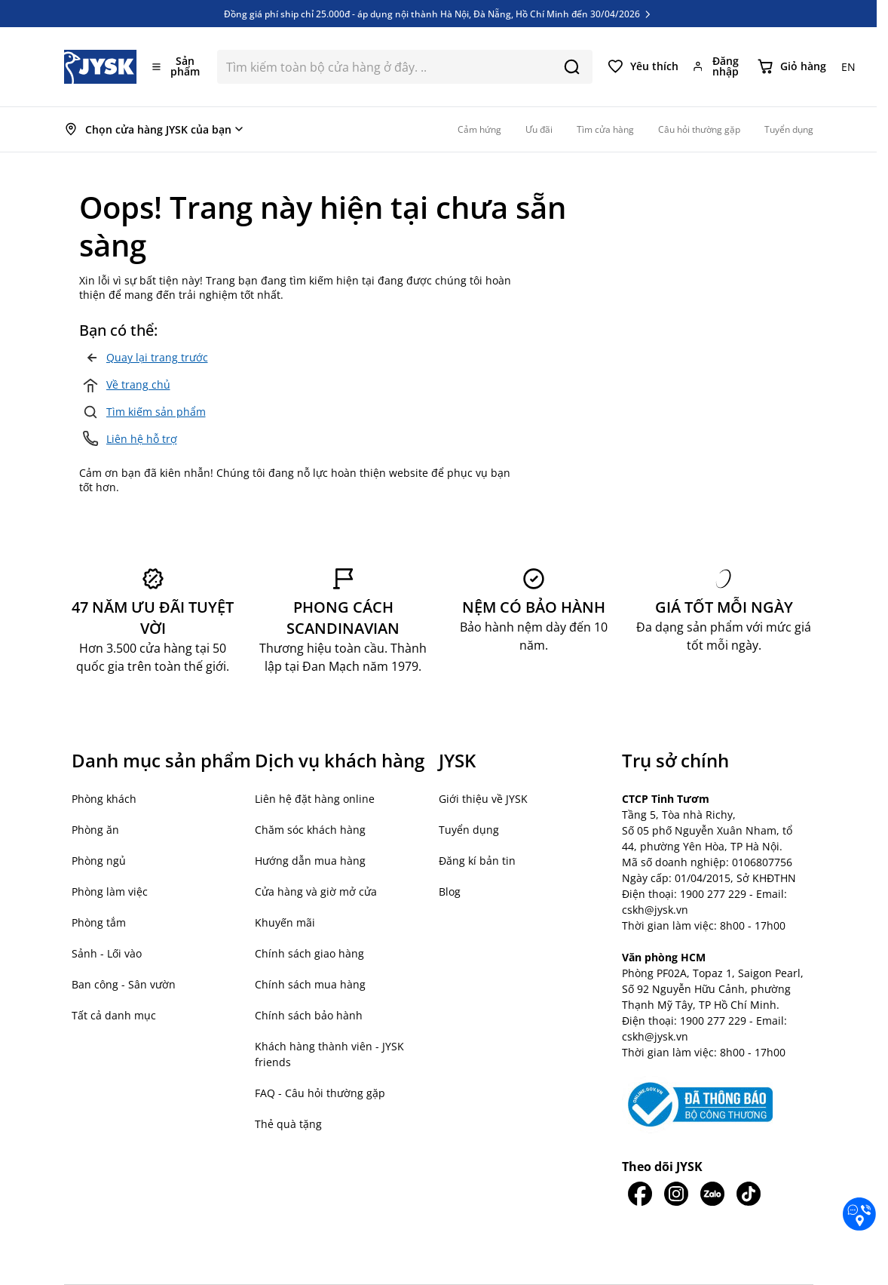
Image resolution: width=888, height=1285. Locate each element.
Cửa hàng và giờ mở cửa (316, 891)
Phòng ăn (95, 829)
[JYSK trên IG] (676, 1194)
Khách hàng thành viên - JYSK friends (329, 1054)
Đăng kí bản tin (477, 860)
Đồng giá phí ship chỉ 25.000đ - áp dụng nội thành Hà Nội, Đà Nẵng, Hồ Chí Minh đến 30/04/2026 (438, 14)
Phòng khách (104, 799)
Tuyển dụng (469, 829)
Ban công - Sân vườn (124, 984)
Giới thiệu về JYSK (483, 799)
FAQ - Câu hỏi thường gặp (320, 1093)
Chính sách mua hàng (310, 984)
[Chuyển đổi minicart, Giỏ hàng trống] (792, 66)
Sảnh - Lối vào (107, 953)
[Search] (572, 67)
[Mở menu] (177, 66)
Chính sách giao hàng (309, 953)
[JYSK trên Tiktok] (748, 1194)
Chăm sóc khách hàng (310, 829)
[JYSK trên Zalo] (712, 1194)
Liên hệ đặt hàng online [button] (315, 799)
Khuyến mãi (285, 922)
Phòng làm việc (110, 891)
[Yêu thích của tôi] (643, 66)
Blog (450, 891)
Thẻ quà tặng (288, 1124)
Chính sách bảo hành (309, 1015)
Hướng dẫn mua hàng (310, 860)
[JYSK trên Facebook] (640, 1194)
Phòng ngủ (99, 860)
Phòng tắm (99, 922)
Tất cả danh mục (114, 1015)
